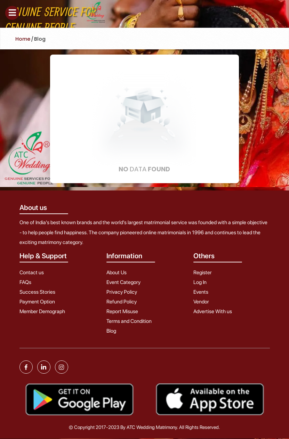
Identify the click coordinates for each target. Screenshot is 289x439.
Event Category (123, 282)
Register (202, 272)
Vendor (201, 302)
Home (22, 38)
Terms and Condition (129, 321)
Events (200, 292)
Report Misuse (122, 311)
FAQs (25, 282)
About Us (116, 272)
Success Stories (37, 292)
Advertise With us (212, 311)
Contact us (31, 272)
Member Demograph (42, 311)
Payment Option (37, 302)
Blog (111, 331)
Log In (200, 282)
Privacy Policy (121, 292)
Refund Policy (121, 302)
